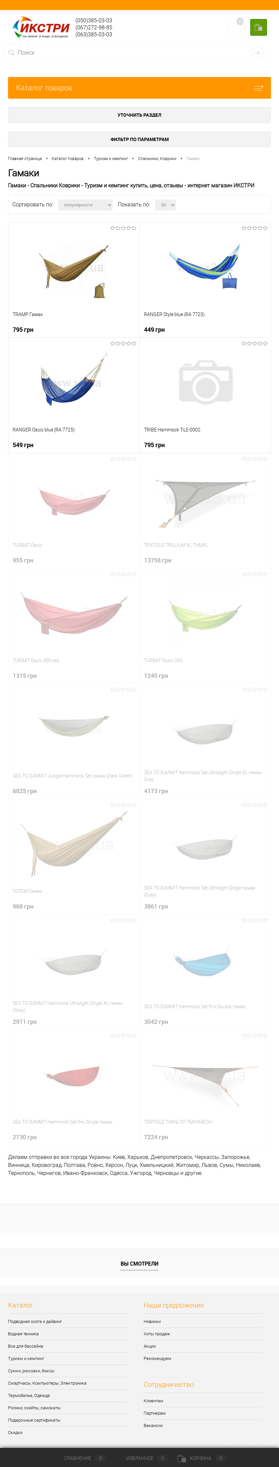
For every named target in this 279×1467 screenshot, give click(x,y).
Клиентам (153, 1400)
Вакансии (153, 1425)
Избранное (141, 1458)
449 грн (154, 329)
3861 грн (156, 906)
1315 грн (25, 675)
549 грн (23, 445)
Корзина (201, 1458)
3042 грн (156, 1022)
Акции (150, 1346)
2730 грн (25, 1137)
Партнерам (155, 1413)
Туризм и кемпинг (26, 1358)
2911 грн (25, 1022)
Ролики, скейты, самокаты (34, 1407)
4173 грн (156, 791)
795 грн (23, 329)
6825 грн (25, 791)
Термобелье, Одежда (29, 1395)
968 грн (23, 906)
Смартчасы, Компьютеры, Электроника (47, 1383)
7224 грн (156, 1137)
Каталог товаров (139, 88)
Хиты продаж (157, 1333)
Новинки (152, 1321)
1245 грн (156, 675)
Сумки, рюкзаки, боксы (31, 1370)
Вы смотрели (139, 1263)
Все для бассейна (25, 1346)
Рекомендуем (157, 1358)
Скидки (15, 1432)
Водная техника (23, 1333)
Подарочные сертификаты (34, 1420)
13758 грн (157, 560)
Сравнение (79, 1458)
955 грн (23, 560)
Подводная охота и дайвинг (35, 1321)
